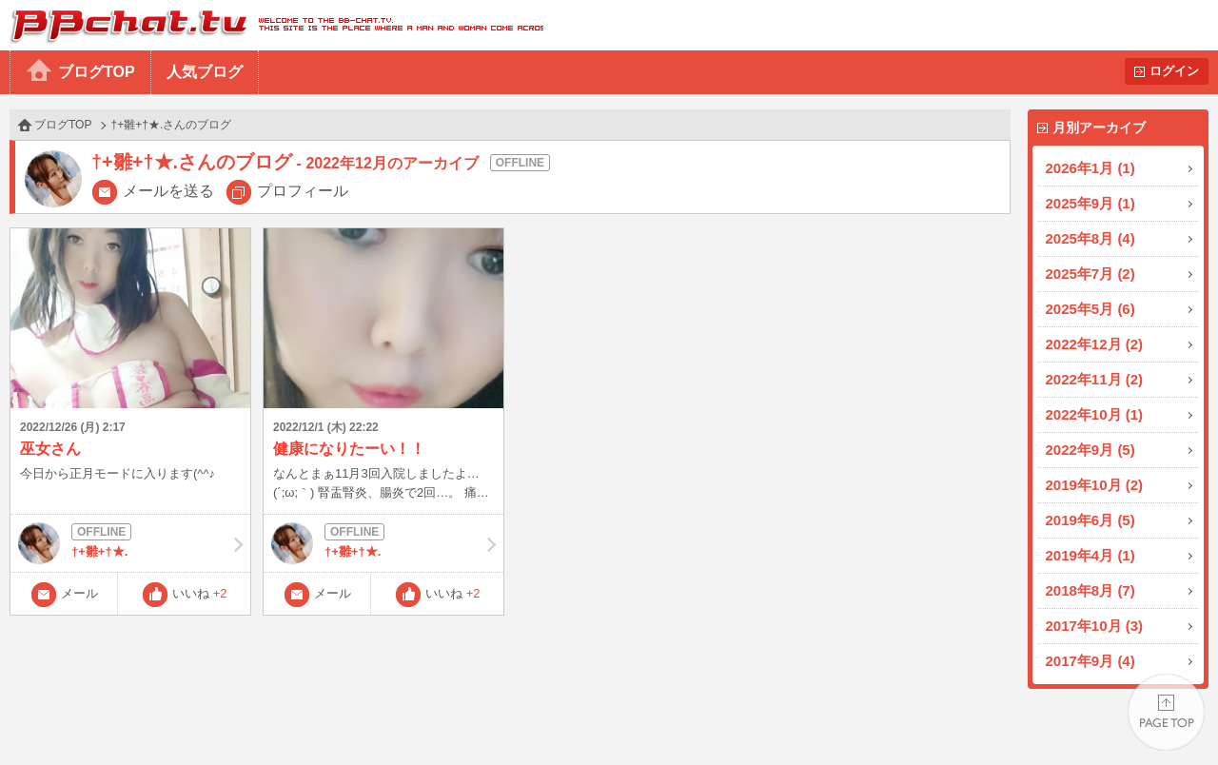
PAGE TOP (1166, 713)
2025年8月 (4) (1090, 238)
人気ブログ (205, 72)
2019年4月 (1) (1090, 555)
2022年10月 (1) (1095, 414)
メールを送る (168, 191)
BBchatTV (271, 25)
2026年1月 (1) (1090, 168)
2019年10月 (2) (1095, 485)
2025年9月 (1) (1090, 203)
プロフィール (302, 191)
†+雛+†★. (130, 543)
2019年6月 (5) (1090, 520)
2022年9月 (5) (1090, 449)
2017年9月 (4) (1090, 661)
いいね (199, 593)
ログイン (1174, 71)
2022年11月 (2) (1095, 379)
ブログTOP (96, 72)
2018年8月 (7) (1090, 590)
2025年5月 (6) (1090, 309)
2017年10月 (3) (1095, 626)
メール (79, 593)
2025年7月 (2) (1090, 273)
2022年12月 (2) (1095, 344)
